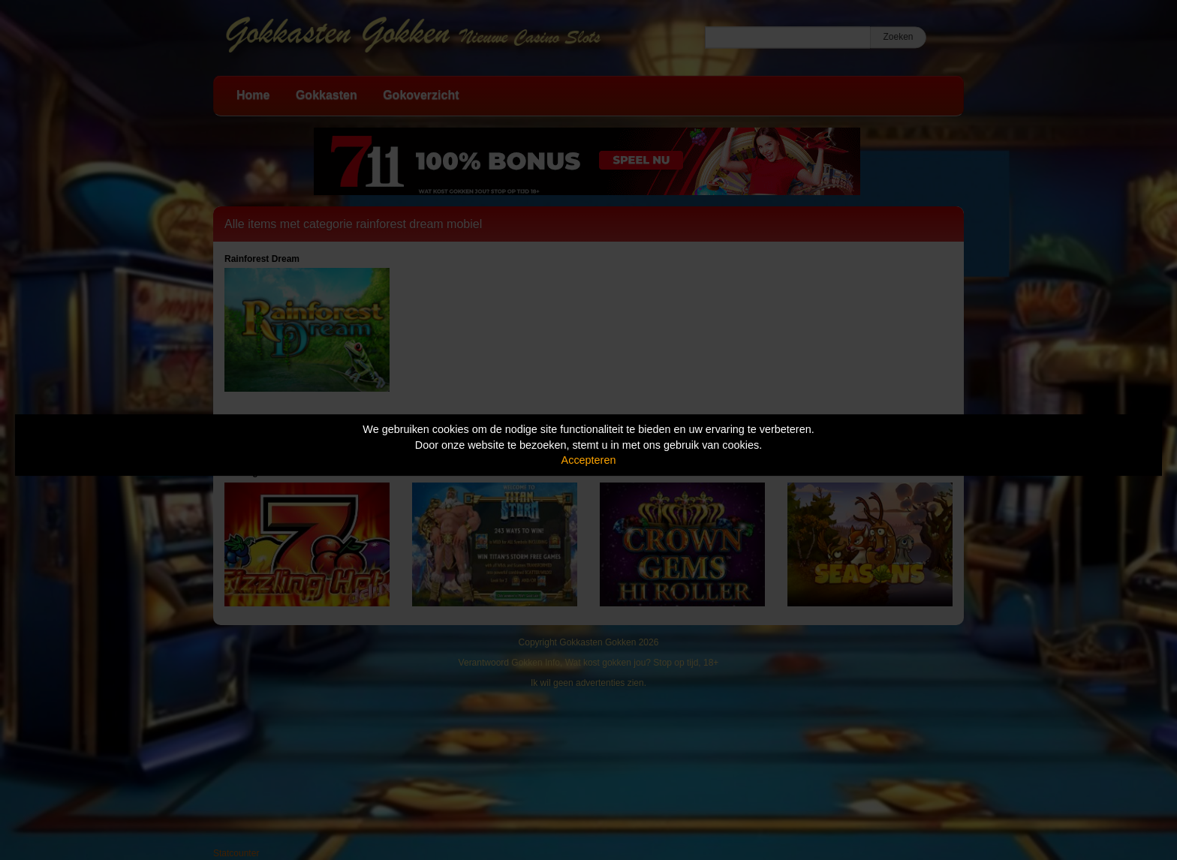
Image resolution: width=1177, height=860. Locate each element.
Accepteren (588, 460)
